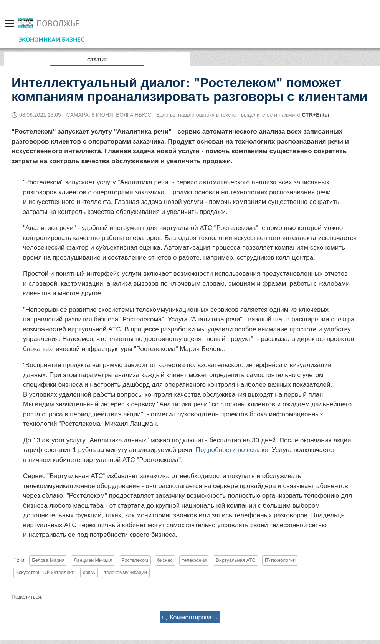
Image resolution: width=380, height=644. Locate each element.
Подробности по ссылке (232, 450)
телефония (194, 560)
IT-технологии (280, 560)
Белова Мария (48, 560)
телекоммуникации (125, 572)
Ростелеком (135, 560)
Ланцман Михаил (93, 560)
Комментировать (190, 617)
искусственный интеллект (45, 572)
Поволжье (58, 23)
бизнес (165, 560)
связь (89, 572)
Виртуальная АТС (236, 560)
